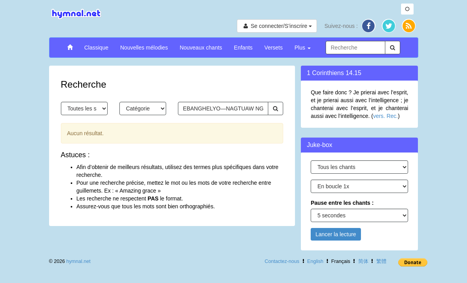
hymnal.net (78, 261)
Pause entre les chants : (342, 203)
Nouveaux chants (200, 47)
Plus (303, 47)
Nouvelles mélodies (144, 47)
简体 (363, 261)
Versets (273, 47)
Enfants (243, 47)
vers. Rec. (385, 116)
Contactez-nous (282, 261)
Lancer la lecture (335, 234)
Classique (96, 47)
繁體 (381, 261)
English (315, 261)
